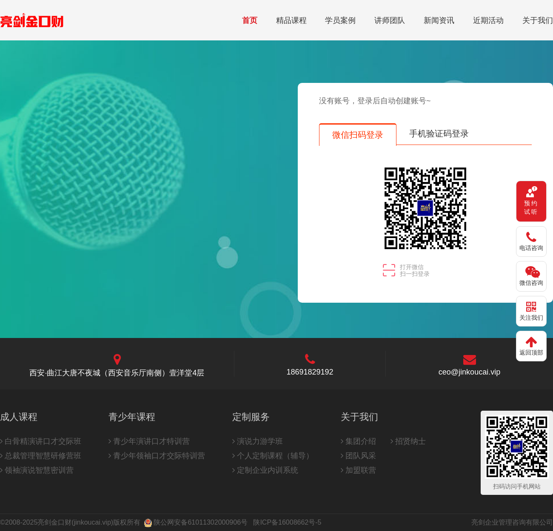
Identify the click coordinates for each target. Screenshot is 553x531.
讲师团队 (389, 20)
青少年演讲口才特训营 (149, 441)
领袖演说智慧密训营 (37, 470)
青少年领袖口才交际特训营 (156, 455)
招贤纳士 (408, 441)
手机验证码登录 (439, 133)
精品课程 (291, 20)
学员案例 (340, 20)
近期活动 (488, 20)
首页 (249, 20)
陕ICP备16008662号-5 (287, 522)
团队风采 (358, 455)
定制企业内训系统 (265, 470)
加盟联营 (358, 470)
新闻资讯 (439, 20)
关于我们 (537, 20)
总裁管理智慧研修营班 (40, 455)
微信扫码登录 (357, 134)
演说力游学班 (257, 441)
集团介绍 (358, 441)
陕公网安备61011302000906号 (201, 522)
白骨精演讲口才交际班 (40, 441)
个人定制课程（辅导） (273, 455)
